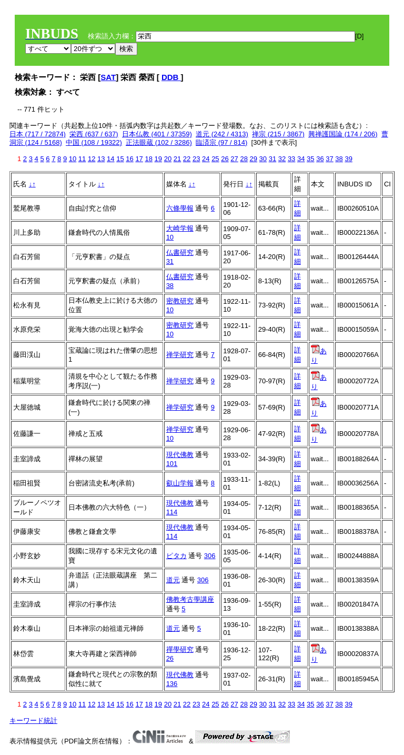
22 (186, 159)
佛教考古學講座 (190, 599)
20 (167, 159)
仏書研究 (180, 252)
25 (215, 159)
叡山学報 (180, 483)
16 (129, 159)
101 (172, 464)
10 (72, 159)
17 (139, 159)
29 (253, 159)
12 (91, 159)
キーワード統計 (33, 720)
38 (338, 159)
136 (172, 684)
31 (272, 159)
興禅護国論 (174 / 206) (343, 134)
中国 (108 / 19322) (94, 142)
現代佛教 (180, 455)
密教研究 (180, 301)
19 (158, 159)
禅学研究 (180, 355)
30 (263, 159)
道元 (173, 580)
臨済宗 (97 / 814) (221, 142)
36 (320, 159)
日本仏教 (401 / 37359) (157, 134)
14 (110, 159)
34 (301, 159)
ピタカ (176, 556)
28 (243, 159)
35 (310, 159)
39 (348, 159)
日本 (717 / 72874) (37, 134)
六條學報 (180, 208)
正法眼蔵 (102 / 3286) (159, 142)
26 (224, 159)
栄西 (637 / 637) (93, 134)
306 (210, 556)
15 (120, 159)
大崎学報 (180, 228)
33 (291, 159)
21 (177, 159)
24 (205, 159)
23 (196, 159)
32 (282, 159)
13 (101, 159)
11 (82, 159)
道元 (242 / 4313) (222, 134)
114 (172, 512)
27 (234, 159)
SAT (108, 77)
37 (329, 159)
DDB (171, 77)
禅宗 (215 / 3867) (278, 134)
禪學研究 (180, 649)
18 (148, 159)
